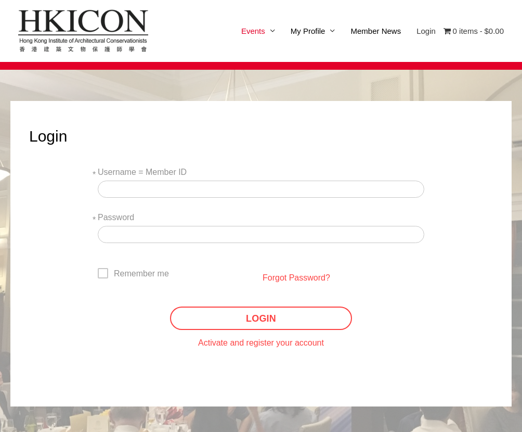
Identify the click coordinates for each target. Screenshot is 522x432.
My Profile (308, 31)
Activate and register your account (261, 342)
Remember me (141, 273)
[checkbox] (133, 273)
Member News (375, 31)
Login (426, 31)
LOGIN (261, 318)
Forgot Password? (296, 277)
